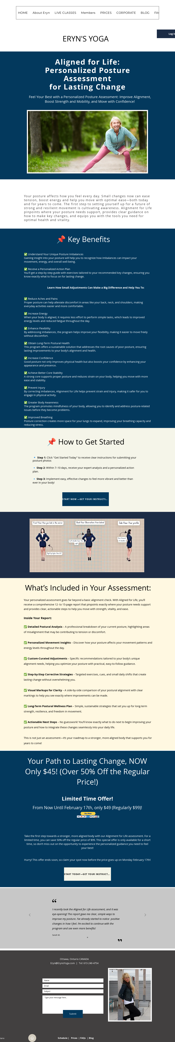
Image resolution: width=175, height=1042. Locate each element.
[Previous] (29, 915)
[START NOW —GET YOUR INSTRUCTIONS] (85, 499)
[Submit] (73, 1014)
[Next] (145, 915)
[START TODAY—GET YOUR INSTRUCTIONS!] (87, 874)
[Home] (32, 1038)
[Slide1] (87, 937)
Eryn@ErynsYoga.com (62, 963)
